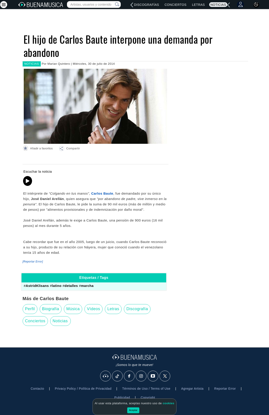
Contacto (37, 388)
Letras (198, 4)
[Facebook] (129, 376)
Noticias (218, 4)
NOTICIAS (31, 63)
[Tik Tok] (117, 376)
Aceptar (133, 410)
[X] (165, 376)
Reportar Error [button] (225, 388)
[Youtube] (153, 376)
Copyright (148, 397)
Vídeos (93, 309)
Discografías (146, 4)
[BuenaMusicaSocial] (105, 376)
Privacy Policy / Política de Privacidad (83, 388)
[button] (69, 149)
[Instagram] (141, 376)
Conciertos (176, 4)
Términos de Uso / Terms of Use (146, 388)
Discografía (137, 309)
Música (73, 309)
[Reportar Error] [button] (33, 261)
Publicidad (122, 397)
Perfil (30, 309)
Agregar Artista (192, 388)
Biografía (50, 309)
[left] (131, 5)
